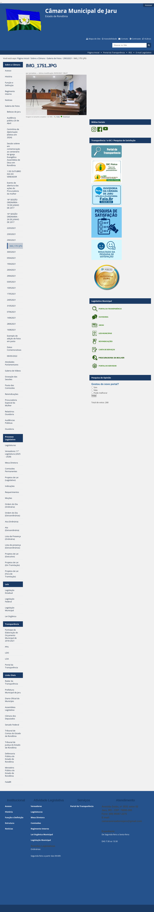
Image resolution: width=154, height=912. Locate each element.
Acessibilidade (110, 38)
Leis (7, 584)
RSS (130, 52)
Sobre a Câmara (38, 58)
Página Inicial (93, 52)
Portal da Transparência (114, 52)
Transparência (12, 624)
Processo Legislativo (10, 438)
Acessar (148, 5)
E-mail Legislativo (143, 52)
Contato (124, 38)
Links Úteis (10, 675)
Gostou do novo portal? (105, 384)
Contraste (136, 38)
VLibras (147, 38)
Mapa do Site (94, 38)
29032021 (67, 58)
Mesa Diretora (38, 817)
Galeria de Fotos (54, 58)
